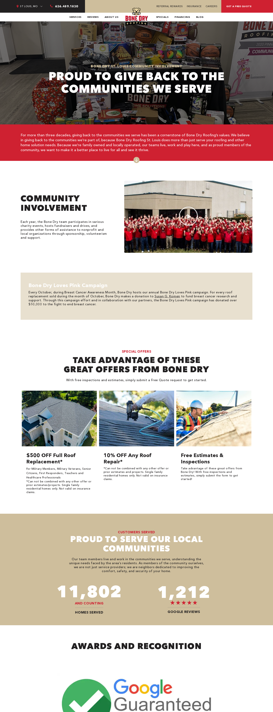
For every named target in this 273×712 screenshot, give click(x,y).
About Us (111, 16)
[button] (188, 216)
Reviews (92, 16)
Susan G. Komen (167, 296)
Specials (162, 16)
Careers (211, 6)
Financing (182, 16)
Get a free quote (238, 6)
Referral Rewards (170, 6)
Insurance (194, 6)
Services (75, 16)
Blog (200, 16)
